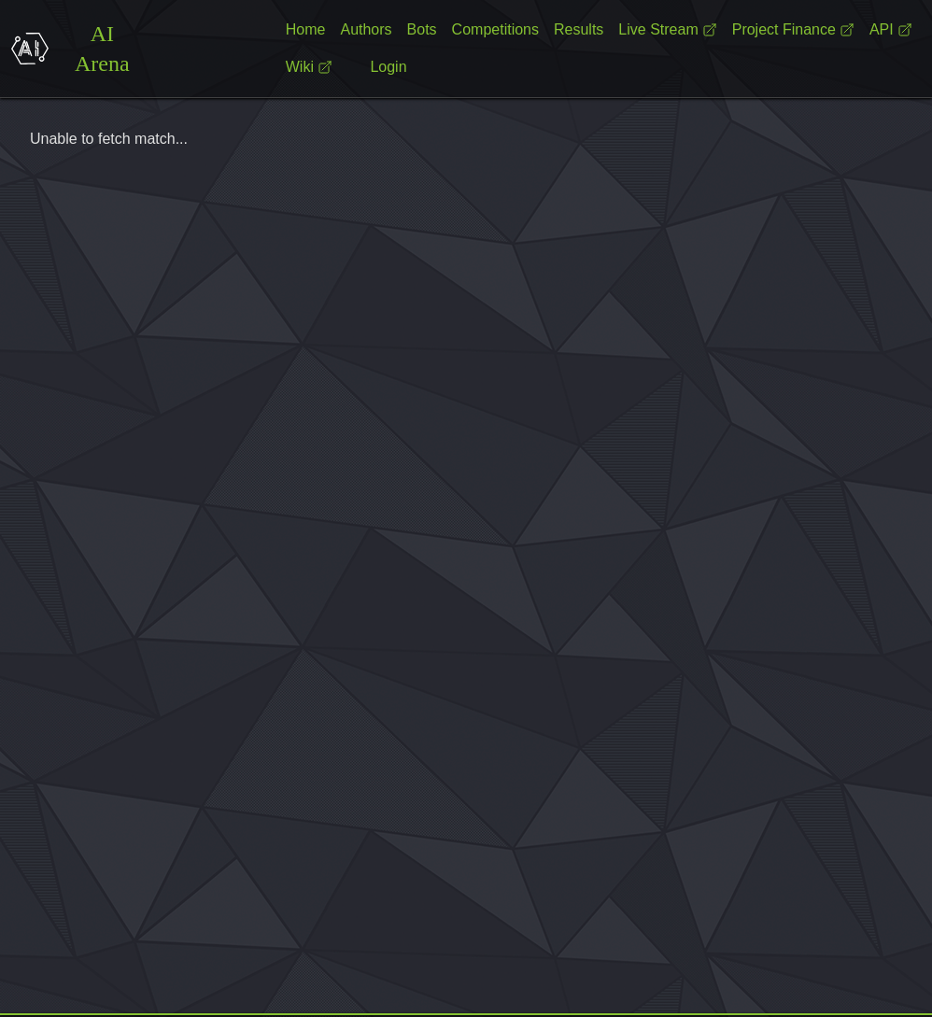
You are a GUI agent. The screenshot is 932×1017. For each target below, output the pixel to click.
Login (388, 67)
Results (578, 29)
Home (306, 29)
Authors (365, 29)
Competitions (495, 29)
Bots (422, 29)
